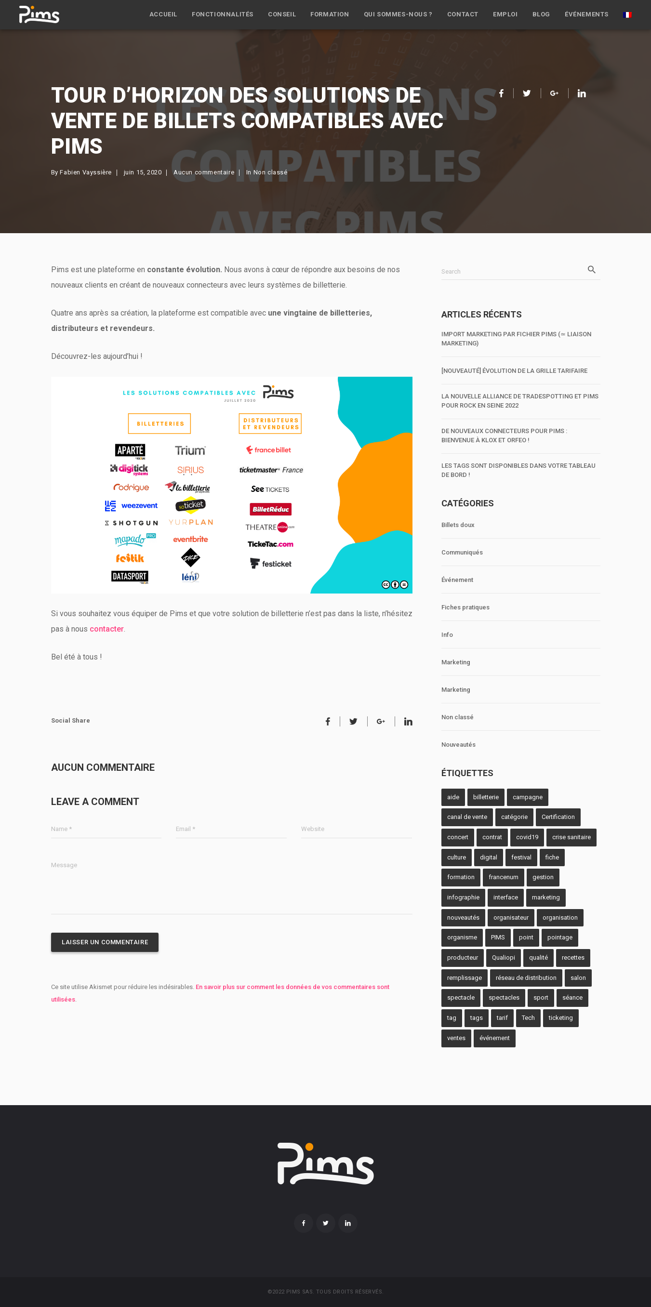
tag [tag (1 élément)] (451, 1017)
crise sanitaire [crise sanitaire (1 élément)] (571, 837)
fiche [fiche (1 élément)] (552, 857)
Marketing (455, 662)
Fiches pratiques (465, 607)
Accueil (163, 14)
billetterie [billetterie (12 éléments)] (486, 797)
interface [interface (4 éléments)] (505, 897)
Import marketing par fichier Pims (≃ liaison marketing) (516, 338)
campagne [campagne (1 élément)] (528, 797)
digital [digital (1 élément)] (488, 857)
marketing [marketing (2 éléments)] (546, 897)
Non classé (270, 172)
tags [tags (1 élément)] (476, 1017)
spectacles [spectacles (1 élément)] (504, 997)
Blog (541, 14)
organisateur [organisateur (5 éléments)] (511, 917)
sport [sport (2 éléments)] (540, 997)
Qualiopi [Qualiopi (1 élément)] (503, 957)
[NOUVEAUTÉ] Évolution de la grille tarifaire (514, 370)
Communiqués (462, 552)
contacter (107, 629)
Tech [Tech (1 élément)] (528, 1017)
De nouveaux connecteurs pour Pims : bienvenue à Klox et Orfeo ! (504, 435)
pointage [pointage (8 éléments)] (559, 937)
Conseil (282, 14)
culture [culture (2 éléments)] (456, 857)
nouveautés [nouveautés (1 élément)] (463, 917)
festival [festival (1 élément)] (521, 857)
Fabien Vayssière (86, 172)
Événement (457, 579)
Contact (462, 14)
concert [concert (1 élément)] (457, 837)
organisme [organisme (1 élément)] (462, 937)
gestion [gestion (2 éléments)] (543, 877)
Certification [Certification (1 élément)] (558, 816)
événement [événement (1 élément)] (494, 1038)
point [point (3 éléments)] (526, 937)
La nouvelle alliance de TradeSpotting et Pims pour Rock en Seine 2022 (519, 401)
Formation (329, 14)
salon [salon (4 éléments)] (578, 977)
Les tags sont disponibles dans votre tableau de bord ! (518, 470)
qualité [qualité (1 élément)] (538, 957)
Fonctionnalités (222, 14)
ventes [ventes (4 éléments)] (456, 1038)
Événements (587, 14)
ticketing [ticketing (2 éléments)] (561, 1017)
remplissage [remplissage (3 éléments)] (464, 977)
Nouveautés (458, 744)
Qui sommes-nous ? (398, 14)
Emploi (505, 14)
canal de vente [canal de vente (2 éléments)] (467, 816)
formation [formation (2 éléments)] (461, 877)
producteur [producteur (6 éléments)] (462, 957)
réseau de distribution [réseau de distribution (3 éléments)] (526, 977)
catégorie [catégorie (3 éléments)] (514, 816)
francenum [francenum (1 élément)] (503, 877)
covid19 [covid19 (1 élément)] (527, 837)
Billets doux (458, 524)
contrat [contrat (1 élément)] (492, 837)
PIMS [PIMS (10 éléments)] (498, 937)
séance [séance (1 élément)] (572, 997)
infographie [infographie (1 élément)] (463, 897)
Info (447, 634)
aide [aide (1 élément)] (453, 797)
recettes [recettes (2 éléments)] (573, 957)
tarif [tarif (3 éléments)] (502, 1017)
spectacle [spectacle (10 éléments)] (461, 997)
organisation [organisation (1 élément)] (560, 917)
